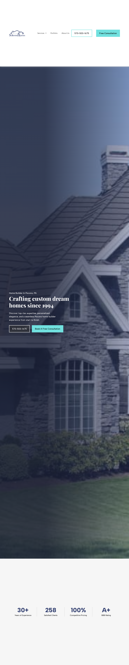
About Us (65, 33)
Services (41, 33)
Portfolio (54, 33)
